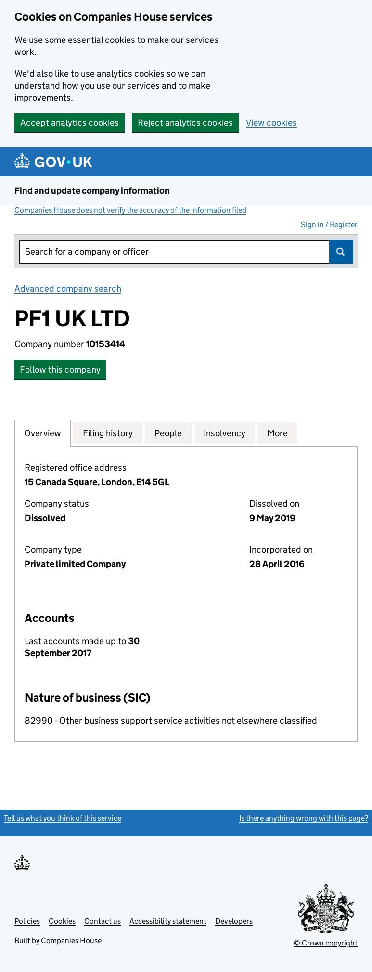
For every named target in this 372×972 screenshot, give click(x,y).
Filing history (108, 433)
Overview (42, 433)
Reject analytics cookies (185, 122)
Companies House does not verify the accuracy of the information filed (130, 210)
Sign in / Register (329, 224)
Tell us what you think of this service (62, 818)
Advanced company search (67, 288)
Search (341, 252)
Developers (234, 921)
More (277, 433)
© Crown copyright (326, 942)
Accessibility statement (167, 921)
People (168, 433)
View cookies (271, 122)
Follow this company (60, 369)
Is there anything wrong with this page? (303, 818)
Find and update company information (92, 190)
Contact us (102, 921)
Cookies (62, 921)
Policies (27, 921)
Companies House (71, 940)
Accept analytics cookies (69, 122)
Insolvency (224, 433)
